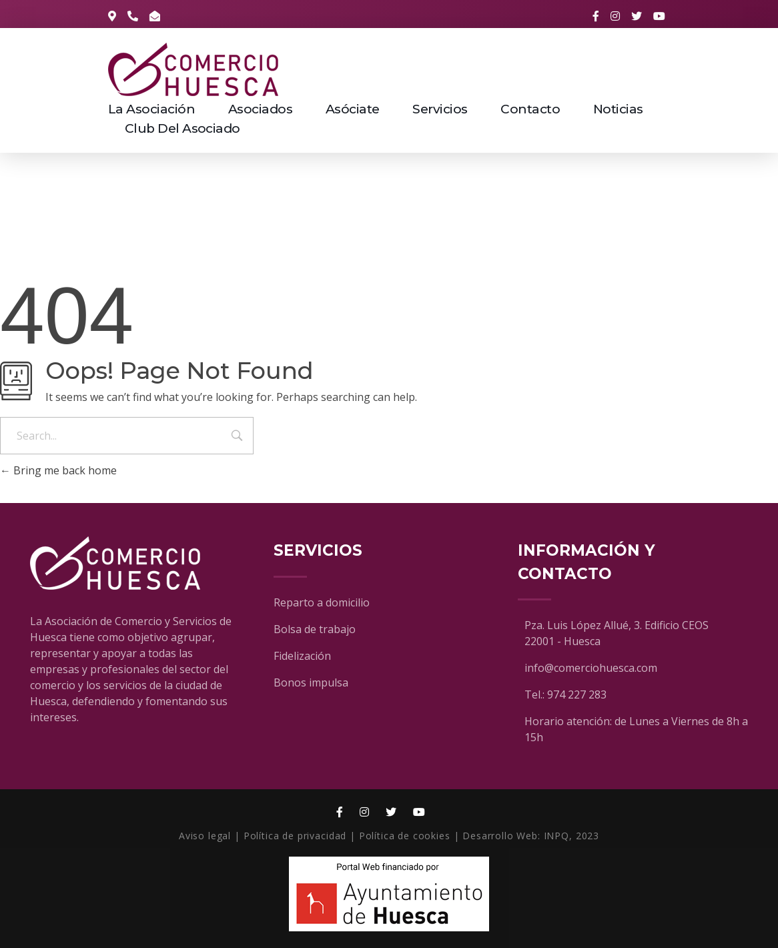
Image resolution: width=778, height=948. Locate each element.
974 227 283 (577, 694)
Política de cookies (404, 835)
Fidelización (302, 655)
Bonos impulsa (311, 682)
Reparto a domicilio (322, 602)
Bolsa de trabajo (315, 629)
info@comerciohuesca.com (590, 667)
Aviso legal (205, 835)
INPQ (556, 835)
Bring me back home (58, 470)
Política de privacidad (295, 835)
